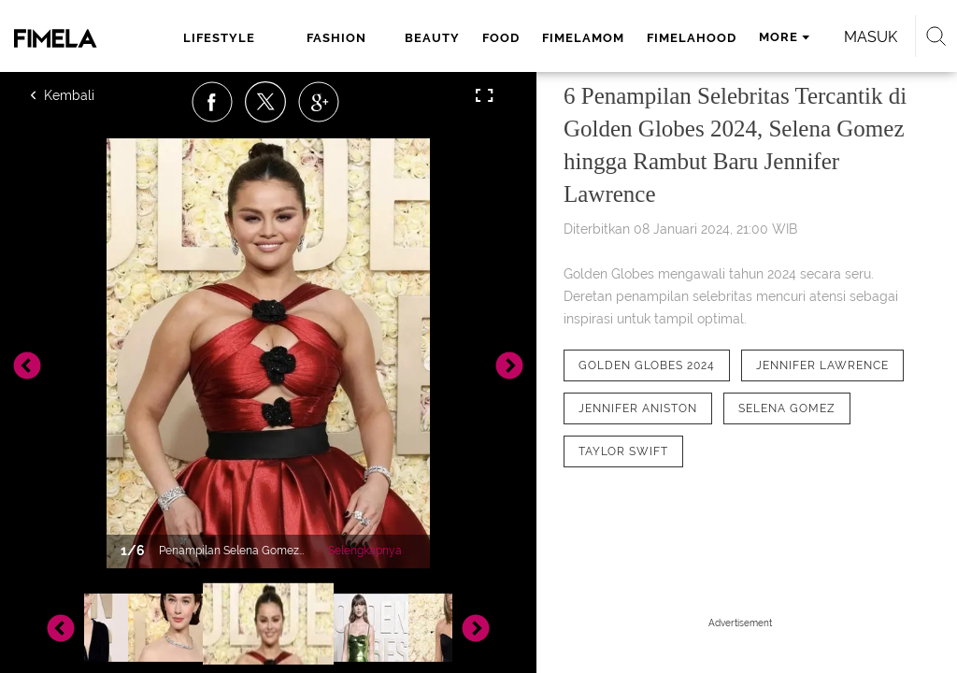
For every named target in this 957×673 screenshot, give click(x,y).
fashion (336, 38)
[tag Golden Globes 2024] (646, 365)
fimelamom (583, 38)
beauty (432, 38)
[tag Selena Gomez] (787, 408)
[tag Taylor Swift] (623, 451)
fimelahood (691, 38)
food (501, 38)
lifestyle (219, 38)
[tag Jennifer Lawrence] (822, 365)
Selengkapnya (365, 550)
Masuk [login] (870, 37)
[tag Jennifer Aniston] (637, 408)
